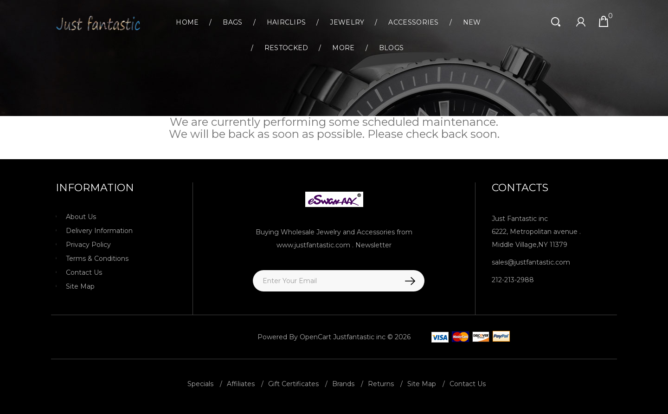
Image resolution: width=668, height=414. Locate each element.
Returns (381, 384)
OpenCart (315, 337)
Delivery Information (99, 230)
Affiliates (241, 384)
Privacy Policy (88, 244)
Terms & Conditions (97, 258)
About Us (81, 217)
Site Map (80, 286)
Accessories (413, 22)
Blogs (391, 48)
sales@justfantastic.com (531, 262)
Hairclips (286, 22)
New (472, 22)
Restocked (286, 48)
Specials (200, 384)
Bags (232, 22)
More (343, 48)
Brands (343, 384)
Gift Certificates (293, 384)
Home (187, 22)
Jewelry (347, 22)
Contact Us (84, 272)
